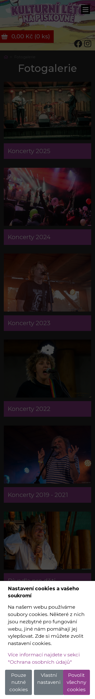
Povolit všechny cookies (76, 682)
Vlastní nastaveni (49, 678)
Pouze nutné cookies (18, 682)
